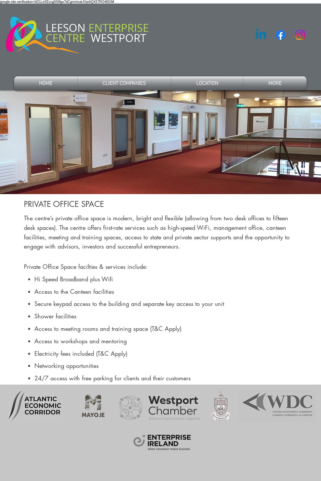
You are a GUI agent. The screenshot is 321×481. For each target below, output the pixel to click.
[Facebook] (280, 35)
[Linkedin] (261, 35)
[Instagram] (300, 35)
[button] (275, 83)
